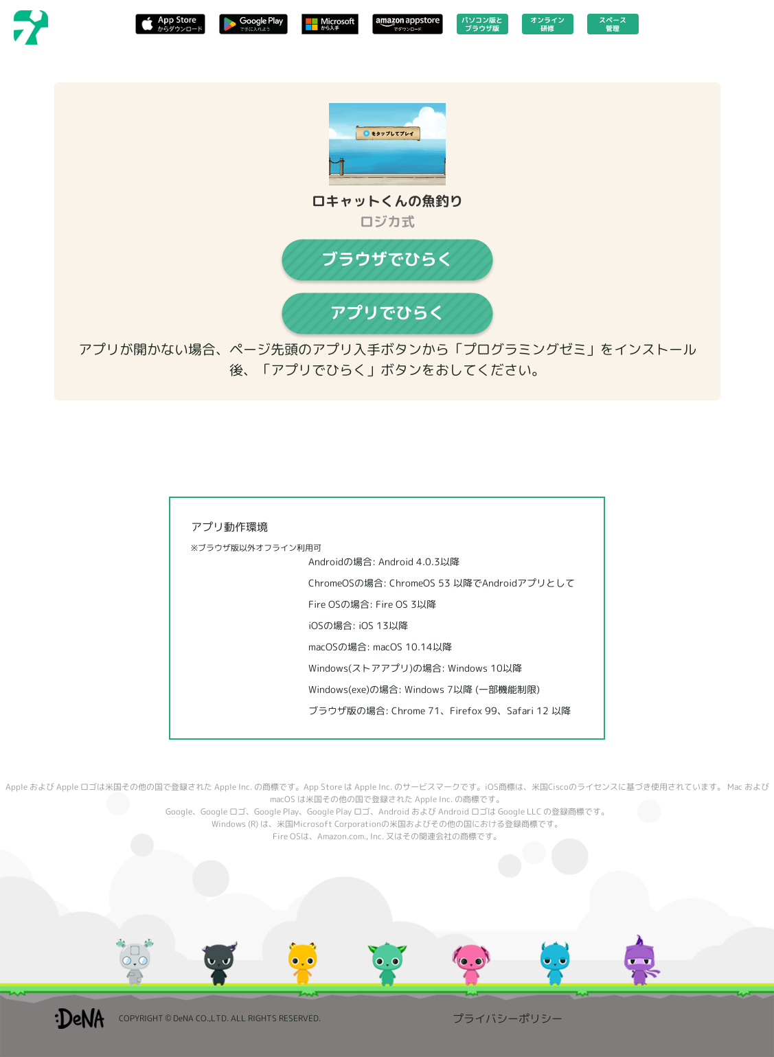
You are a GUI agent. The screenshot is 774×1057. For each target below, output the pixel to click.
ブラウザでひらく (387, 259)
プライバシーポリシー (507, 1018)
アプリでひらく (387, 312)
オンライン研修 (547, 24)
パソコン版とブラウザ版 (482, 24)
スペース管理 (612, 24)
